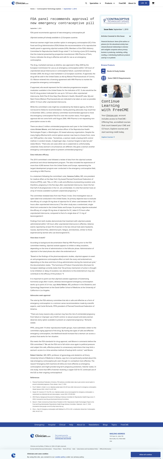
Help (71, 424)
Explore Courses (108, 137)
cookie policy (60, 448)
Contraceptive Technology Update (49, 9)
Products (110, 3)
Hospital (51, 424)
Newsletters (94, 424)
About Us (132, 3)
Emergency (39, 424)
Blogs (105, 424)
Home (32, 9)
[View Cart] (153, 3)
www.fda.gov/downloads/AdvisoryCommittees (56, 399)
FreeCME (122, 3)
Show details (109, 455)
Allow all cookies (145, 446)
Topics (114, 424)
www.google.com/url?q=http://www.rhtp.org (51, 406)
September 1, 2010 (70, 9)
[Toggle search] (86, 3)
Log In (144, 3)
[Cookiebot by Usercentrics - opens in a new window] (13, 455)
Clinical (62, 424)
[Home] (20, 3)
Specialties (95, 3)
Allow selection (145, 452)
